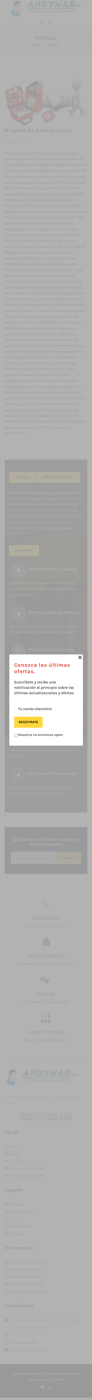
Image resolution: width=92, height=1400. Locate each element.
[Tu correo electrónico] (35, 708)
